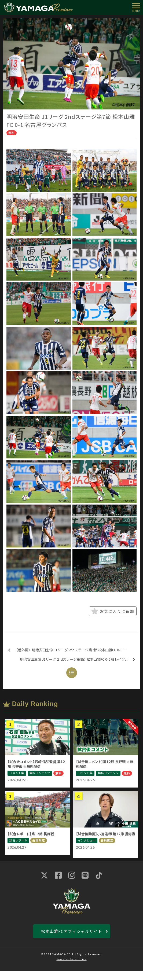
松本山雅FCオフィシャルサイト (71, 931)
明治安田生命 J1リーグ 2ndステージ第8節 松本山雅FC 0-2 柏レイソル (77, 659)
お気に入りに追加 (112, 611)
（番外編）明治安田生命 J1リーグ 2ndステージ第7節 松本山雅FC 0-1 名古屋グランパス (73, 650)
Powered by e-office (72, 959)
